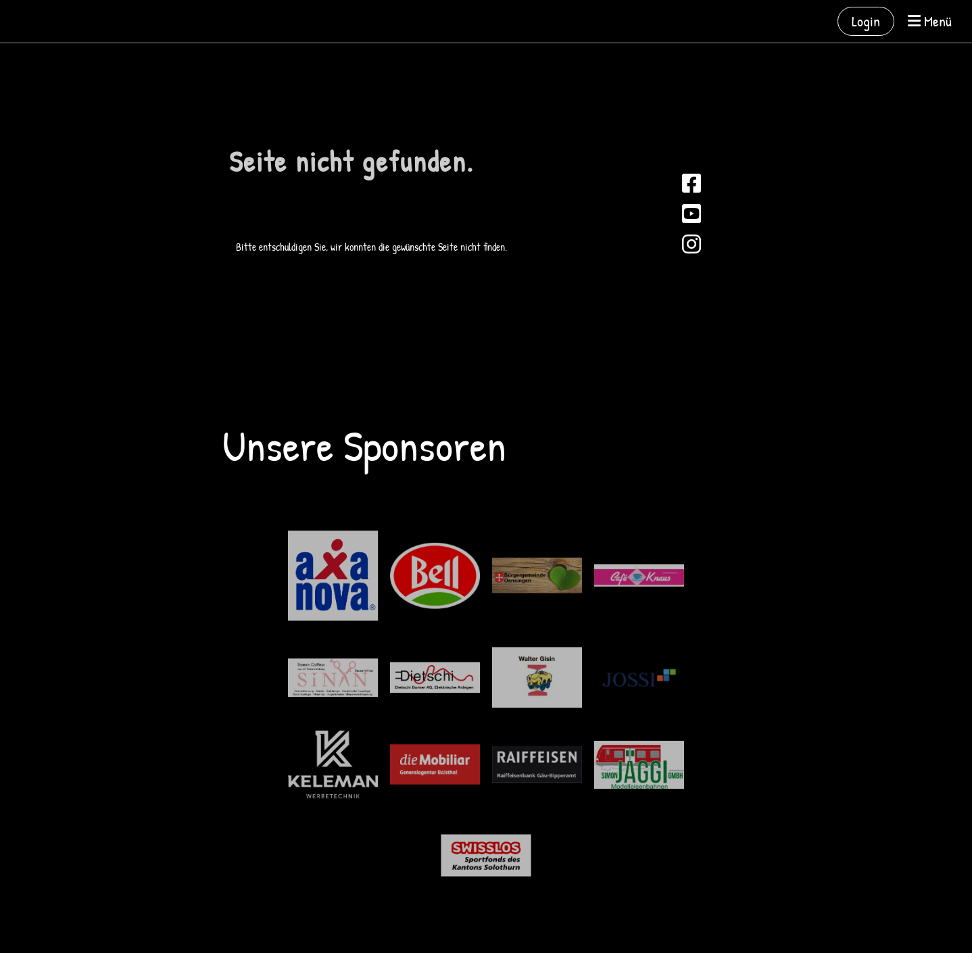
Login (866, 21)
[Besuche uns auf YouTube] (691, 213)
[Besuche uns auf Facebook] (691, 183)
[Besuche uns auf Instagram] (691, 244)
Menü (930, 21)
